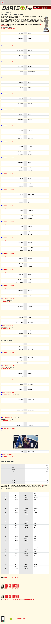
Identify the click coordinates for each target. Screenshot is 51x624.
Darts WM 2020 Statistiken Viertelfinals (8, 417)
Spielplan (13, 577)
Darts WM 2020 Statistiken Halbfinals (8, 430)
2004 (13, 599)
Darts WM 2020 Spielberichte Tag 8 (7, 237)
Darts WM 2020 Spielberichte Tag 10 (8, 298)
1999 (24, 599)
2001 (20, 599)
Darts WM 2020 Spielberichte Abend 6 (8, 189)
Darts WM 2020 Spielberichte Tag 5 (7, 141)
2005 (11, 599)
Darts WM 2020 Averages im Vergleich (8, 459)
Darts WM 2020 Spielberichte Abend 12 (8, 365)
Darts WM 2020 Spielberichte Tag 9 (7, 269)
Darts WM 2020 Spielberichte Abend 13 (8, 392)
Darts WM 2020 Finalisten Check (7, 454)
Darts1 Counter (21, 618)
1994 (34, 599)
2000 (22, 599)
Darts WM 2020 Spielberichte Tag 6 (7, 173)
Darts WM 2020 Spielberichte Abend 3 (8, 109)
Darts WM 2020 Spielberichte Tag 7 (7, 205)
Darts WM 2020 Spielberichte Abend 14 (8, 415)
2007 (7, 599)
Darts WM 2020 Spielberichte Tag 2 (7, 61)
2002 (17, 599)
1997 (28, 599)
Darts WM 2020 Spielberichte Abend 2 (8, 77)
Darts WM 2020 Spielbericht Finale (7, 456)
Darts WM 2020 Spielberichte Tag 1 (7, 45)
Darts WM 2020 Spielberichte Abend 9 (8, 285)
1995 (32, 599)
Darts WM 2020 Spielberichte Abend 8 (8, 253)
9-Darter (42, 485)
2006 (9, 599)
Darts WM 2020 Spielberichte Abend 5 (8, 157)
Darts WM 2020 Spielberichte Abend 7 (8, 221)
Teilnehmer (6, 577)
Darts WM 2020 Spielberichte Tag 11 (8, 325)
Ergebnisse (17, 577)
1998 (26, 599)
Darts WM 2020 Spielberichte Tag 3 (7, 93)
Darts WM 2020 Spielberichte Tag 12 (8, 352)
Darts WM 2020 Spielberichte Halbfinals (8, 428)
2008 (5, 599)
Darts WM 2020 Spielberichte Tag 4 (7, 125)
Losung (10, 577)
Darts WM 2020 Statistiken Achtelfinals (8, 394)
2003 (15, 599)
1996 (30, 599)
